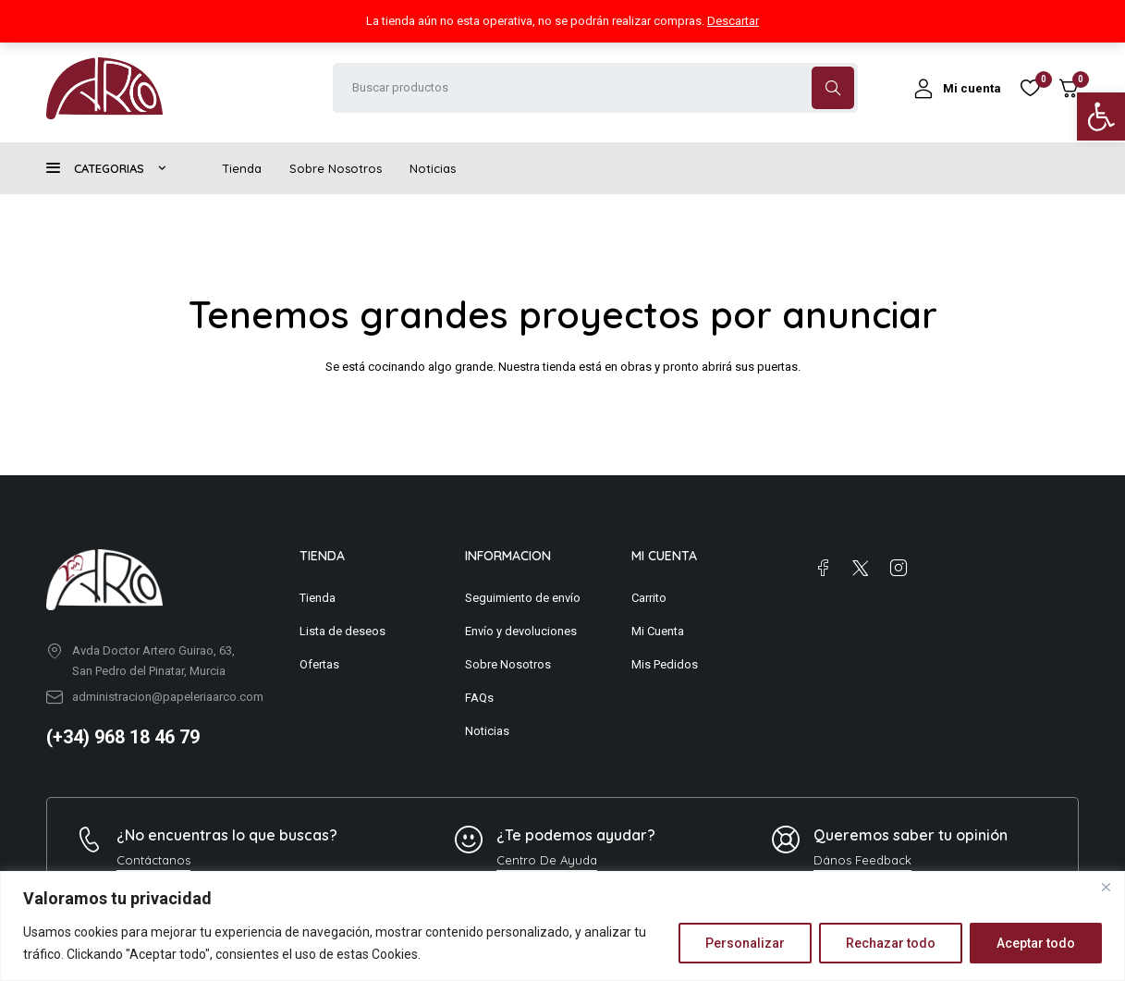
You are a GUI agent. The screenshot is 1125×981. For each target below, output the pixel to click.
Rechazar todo (890, 943)
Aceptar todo (1036, 943)
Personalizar (745, 943)
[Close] (1105, 887)
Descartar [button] (733, 21)
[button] (1101, 116)
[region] (562, 926)
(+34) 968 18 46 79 (123, 737)
